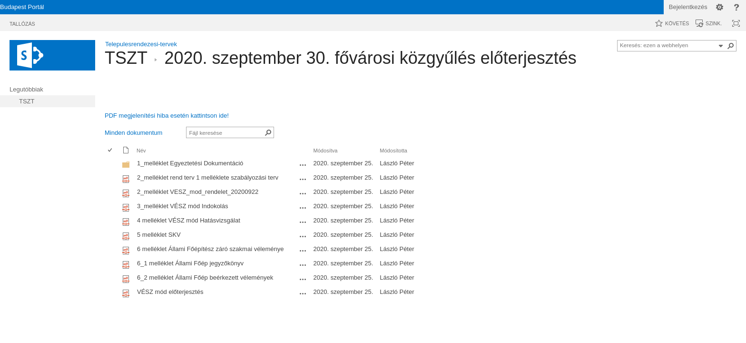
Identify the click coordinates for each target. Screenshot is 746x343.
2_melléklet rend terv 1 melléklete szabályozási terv (207, 177)
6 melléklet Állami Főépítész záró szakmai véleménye (210, 248)
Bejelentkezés (688, 6)
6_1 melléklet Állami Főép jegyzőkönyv (190, 263)
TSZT (126, 58)
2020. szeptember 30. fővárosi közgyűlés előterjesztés (370, 58)
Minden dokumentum (133, 132)
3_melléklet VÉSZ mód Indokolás (182, 206)
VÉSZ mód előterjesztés (170, 291)
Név (141, 150)
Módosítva (326, 150)
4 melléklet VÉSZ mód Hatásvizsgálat (188, 220)
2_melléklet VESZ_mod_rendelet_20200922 (197, 191)
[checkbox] (110, 164)
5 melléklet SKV (159, 234)
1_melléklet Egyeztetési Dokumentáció (190, 163)
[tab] (22, 22)
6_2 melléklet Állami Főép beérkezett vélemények (205, 277)
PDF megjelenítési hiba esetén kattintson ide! (167, 115)
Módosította (393, 150)
